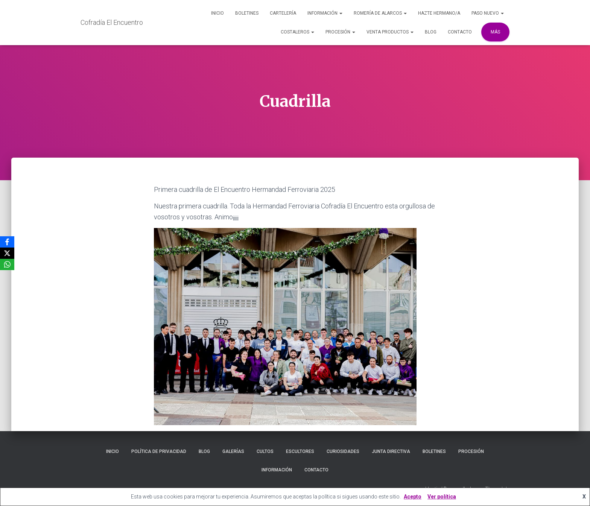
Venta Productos (390, 32)
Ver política (441, 497)
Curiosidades (343, 451)
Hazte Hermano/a (439, 13)
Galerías (233, 451)
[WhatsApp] (7, 264)
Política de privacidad (158, 451)
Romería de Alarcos (380, 13)
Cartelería (283, 13)
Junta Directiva (391, 451)
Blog (430, 32)
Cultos (265, 451)
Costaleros (297, 32)
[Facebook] (7, 242)
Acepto (412, 497)
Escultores (300, 451)
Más (495, 32)
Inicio (217, 13)
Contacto (460, 32)
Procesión (340, 32)
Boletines (247, 13)
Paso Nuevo (487, 13)
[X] (7, 253)
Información (324, 13)
